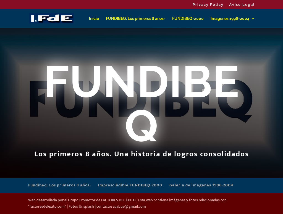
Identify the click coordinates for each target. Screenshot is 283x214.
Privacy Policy (208, 5)
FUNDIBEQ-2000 (188, 19)
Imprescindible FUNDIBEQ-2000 (130, 185)
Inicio (94, 19)
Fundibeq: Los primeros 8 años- (59, 185)
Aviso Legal (242, 5)
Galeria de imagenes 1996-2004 (201, 185)
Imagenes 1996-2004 (230, 19)
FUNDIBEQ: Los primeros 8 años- (135, 19)
